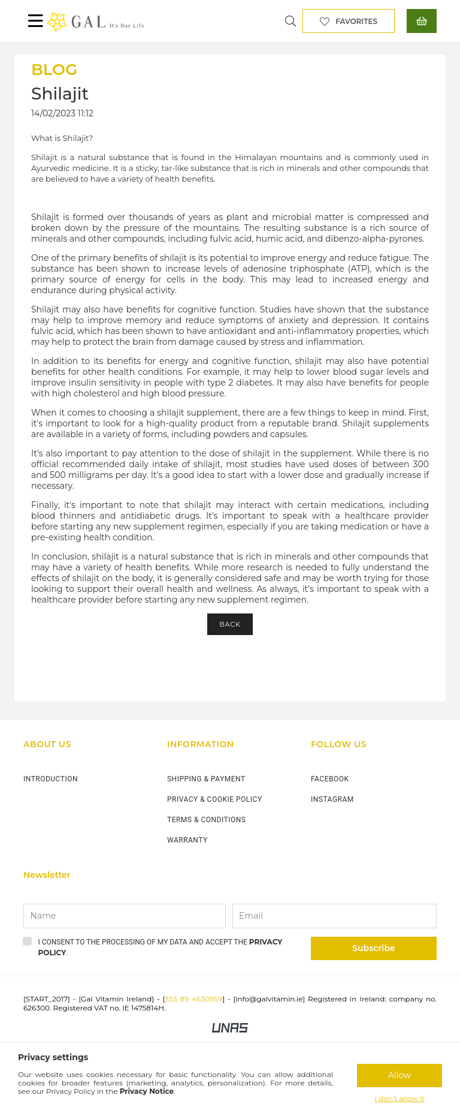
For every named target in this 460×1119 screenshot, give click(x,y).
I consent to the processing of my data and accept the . (160, 947)
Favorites (356, 21)
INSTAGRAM (332, 799)
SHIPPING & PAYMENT (206, 779)
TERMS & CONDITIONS (206, 820)
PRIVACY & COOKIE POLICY (214, 799)
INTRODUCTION (50, 779)
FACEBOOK (330, 779)
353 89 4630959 (193, 998)
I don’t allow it (399, 1098)
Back (230, 624)
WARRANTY (187, 840)
